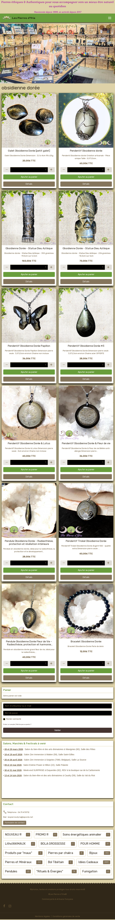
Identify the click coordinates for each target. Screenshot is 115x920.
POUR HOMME (90, 843)
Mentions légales (42, 916)
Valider (57, 730)
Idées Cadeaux (88, 862)
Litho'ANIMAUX (15, 843)
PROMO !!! (42, 834)
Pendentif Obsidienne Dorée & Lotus (29, 443)
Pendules (11, 871)
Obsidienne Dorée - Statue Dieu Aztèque (29, 248)
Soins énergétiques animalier (82, 834)
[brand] (18, 18)
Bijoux (93, 853)
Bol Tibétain (56, 862)
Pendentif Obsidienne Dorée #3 (86, 345)
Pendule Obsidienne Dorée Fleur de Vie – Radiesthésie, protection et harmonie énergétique (29, 643)
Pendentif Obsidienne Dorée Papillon (29, 345)
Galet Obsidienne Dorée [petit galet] (29, 150)
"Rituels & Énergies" (49, 871)
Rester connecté (13, 719)
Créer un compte (9, 724)
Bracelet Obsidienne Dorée (86, 641)
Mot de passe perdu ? (23, 724)
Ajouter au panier (29, 177)
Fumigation (89, 871)
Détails (29, 184)
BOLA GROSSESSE (53, 843)
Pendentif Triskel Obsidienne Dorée (86, 540)
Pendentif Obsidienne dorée (86, 150)
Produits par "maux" (18, 853)
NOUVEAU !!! (13, 834)
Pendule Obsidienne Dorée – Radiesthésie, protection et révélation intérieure (29, 542)
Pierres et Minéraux (18, 862)
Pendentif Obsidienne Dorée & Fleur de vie (86, 443)
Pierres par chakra (60, 853)
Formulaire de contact (15, 823)
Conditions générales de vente (66, 916)
